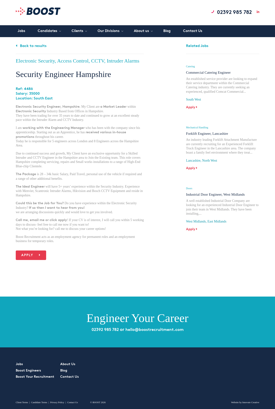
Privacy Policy (57, 402)
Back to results (31, 46)
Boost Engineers (28, 370)
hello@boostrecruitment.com (155, 330)
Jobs (19, 364)
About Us (67, 364)
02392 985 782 (232, 12)
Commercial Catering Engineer (209, 72)
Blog (63, 370)
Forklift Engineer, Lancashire (207, 132)
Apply (31, 255)
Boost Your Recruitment (35, 377)
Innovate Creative (250, 402)
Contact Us (69, 377)
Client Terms (22, 402)
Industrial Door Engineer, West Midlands (216, 191)
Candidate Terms (39, 402)
